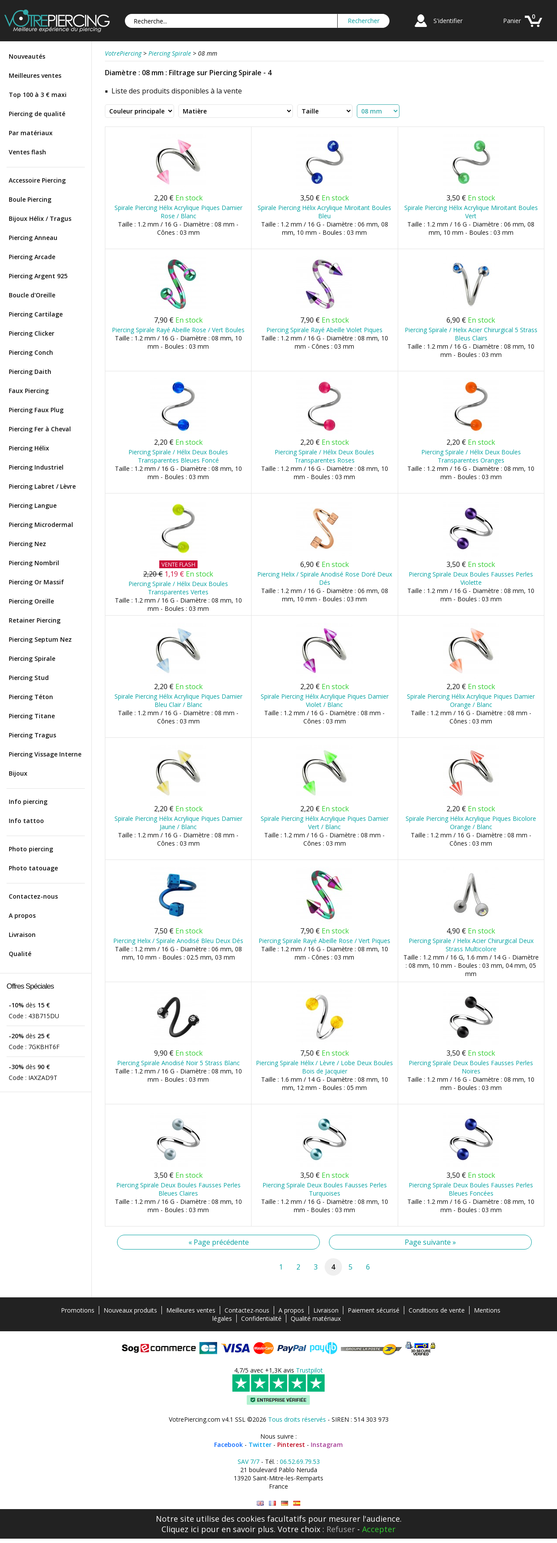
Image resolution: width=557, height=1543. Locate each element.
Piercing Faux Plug (36, 410)
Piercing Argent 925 (38, 276)
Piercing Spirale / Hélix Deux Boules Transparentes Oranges (471, 456)
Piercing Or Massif (36, 582)
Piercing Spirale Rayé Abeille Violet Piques (324, 330)
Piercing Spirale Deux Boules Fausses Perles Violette (471, 578)
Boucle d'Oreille (32, 295)
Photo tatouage (33, 868)
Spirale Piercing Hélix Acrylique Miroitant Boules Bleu (324, 211)
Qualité (20, 954)
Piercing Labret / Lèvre (42, 486)
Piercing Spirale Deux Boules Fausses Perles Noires (471, 1067)
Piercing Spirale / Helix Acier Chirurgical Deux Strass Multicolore (471, 944)
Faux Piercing (29, 391)
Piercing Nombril (34, 563)
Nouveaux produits (130, 1310)
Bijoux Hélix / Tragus (40, 218)
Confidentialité (261, 1318)
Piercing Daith (30, 371)
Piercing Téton (31, 697)
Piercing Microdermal (41, 524)
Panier (512, 21)
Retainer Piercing (34, 620)
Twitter (260, 1444)
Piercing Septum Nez (40, 639)
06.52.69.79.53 (300, 1461)
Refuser (340, 1529)
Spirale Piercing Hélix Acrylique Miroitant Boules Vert (471, 211)
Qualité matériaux (316, 1318)
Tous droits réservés (297, 1419)
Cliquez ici (180, 1529)
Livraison (22, 934)
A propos (22, 915)
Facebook (228, 1444)
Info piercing (28, 801)
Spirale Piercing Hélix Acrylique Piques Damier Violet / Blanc (325, 700)
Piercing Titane (32, 716)
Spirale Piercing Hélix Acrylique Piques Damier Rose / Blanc (178, 211)
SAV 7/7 (248, 1461)
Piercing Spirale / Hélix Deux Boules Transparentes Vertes (178, 588)
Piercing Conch (31, 352)
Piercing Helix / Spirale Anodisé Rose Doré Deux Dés (324, 578)
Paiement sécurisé (373, 1310)
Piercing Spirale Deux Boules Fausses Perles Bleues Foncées (471, 1189)
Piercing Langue (33, 505)
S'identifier (448, 21)
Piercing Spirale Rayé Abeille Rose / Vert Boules (178, 330)
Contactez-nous (33, 896)
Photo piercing (31, 849)
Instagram (327, 1444)
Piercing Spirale (32, 658)
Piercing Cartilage (36, 314)
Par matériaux (31, 133)
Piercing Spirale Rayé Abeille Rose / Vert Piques (324, 940)
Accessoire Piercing (37, 180)
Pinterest (291, 1444)
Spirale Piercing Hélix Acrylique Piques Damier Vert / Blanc (325, 822)
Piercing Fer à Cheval (40, 429)
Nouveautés (27, 56)
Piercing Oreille (31, 601)
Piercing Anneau (33, 237)
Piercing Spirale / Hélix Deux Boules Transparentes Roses (324, 456)
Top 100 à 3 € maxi (38, 94)
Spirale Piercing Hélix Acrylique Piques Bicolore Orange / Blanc (471, 822)
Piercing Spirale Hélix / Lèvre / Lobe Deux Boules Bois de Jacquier (324, 1067)
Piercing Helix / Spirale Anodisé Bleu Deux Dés (178, 940)
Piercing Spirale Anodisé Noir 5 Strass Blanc (178, 1063)
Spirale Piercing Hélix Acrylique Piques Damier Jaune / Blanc (178, 822)
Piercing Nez (27, 544)
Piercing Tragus (32, 735)
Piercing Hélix (29, 448)
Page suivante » (430, 1242)
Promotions (77, 1310)
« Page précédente (218, 1242)
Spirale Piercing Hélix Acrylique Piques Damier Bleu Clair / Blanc (178, 700)
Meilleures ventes (35, 75)
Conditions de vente (437, 1310)
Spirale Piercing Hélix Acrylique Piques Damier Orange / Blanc (471, 700)
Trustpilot (309, 1370)
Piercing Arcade (32, 257)
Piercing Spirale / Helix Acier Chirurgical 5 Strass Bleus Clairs (471, 334)
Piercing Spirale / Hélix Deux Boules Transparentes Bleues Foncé (178, 456)
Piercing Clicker (31, 333)
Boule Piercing (30, 199)
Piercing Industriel (36, 467)
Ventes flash (27, 152)
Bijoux (18, 773)
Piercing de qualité (37, 114)
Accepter (379, 1529)
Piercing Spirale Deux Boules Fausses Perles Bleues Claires (178, 1189)
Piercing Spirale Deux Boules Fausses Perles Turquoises (324, 1189)
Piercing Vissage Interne (45, 754)
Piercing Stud (29, 677)
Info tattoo (26, 820)
